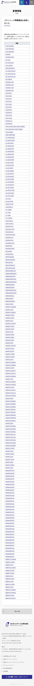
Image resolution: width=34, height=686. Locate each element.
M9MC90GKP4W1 (11, 293)
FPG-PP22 (9, 118)
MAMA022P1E (10, 498)
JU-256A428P (10, 157)
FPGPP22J (9, 123)
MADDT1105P (10, 318)
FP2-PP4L (9, 107)
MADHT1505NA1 (11, 418)
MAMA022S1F (10, 512)
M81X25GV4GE (10, 268)
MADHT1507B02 (11, 429)
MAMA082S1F (10, 556)
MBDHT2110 (9, 587)
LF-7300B (9, 209)
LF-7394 (8, 215)
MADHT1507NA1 (11, 443)
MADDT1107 (9, 320)
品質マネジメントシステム (10, 659)
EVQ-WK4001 (10, 46)
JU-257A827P (10, 185)
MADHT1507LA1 (11, 437)
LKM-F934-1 (9, 221)
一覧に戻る (17, 611)
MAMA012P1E (10, 476)
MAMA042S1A (10, 526)
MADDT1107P (10, 329)
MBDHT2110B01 (11, 590)
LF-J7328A (9, 218)
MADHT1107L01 (11, 390)
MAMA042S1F (10, 534)
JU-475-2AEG (10, 193)
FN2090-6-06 (10, 90)
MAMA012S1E (10, 487)
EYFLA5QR (9, 65)
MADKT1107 (9, 456)
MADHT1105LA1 (11, 373)
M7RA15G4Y (10, 254)
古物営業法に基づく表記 (9, 656)
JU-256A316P (10, 151)
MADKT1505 (9, 462)
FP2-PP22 (9, 96)
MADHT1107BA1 (11, 384)
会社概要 (5, 671)
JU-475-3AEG (10, 196)
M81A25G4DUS (10, 259)
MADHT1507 (9, 423)
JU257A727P (10, 204)
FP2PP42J (9, 112)
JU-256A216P (10, 146)
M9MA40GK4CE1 (11, 279)
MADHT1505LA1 (11, 412)
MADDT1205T (10, 340)
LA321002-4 (9, 207)
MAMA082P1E (10, 542)
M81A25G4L (9, 262)
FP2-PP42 (9, 104)
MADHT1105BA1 (11, 365)
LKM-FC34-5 (9, 223)
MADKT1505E (10, 465)
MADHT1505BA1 (11, 406)
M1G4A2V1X (9, 232)
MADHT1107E (10, 387)
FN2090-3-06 (10, 87)
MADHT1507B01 (11, 426)
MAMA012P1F (10, 479)
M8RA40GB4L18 (11, 270)
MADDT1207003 (11, 345)
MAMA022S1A (10, 504)
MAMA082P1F (10, 545)
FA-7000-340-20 (10, 71)
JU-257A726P (10, 179)
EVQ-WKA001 (10, 51)
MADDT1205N (10, 334)
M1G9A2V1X (9, 240)
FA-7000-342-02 (10, 76)
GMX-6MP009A (10, 135)
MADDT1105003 (11, 312)
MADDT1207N (10, 348)
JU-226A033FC (10, 137)
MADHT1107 (9, 379)
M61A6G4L (9, 246)
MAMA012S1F (10, 490)
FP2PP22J (9, 110)
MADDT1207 (9, 343)
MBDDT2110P (10, 573)
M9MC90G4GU (10, 284)
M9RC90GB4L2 (10, 301)
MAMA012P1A (10, 470)
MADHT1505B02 (11, 404)
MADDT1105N (10, 315)
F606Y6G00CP (10, 68)
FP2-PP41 (9, 101)
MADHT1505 (9, 398)
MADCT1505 (9, 304)
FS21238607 (9, 132)
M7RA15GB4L (10, 257)
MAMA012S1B (10, 484)
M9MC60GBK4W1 (11, 282)
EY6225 (8, 54)
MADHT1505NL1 (11, 420)
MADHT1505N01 (11, 415)
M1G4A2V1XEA (10, 234)
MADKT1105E (10, 454)
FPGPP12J (9, 121)
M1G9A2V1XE (10, 243)
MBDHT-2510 (10, 581)
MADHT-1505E (10, 354)
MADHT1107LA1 (11, 393)
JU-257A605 (9, 168)
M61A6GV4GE (10, 248)
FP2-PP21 (9, 93)
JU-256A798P (10, 159)
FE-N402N (9, 79)
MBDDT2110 (9, 565)
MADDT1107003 (11, 323)
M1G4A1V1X (9, 226)
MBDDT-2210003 (11, 559)
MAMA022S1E (10, 509)
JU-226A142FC (10, 140)
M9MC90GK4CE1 (11, 290)
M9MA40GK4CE (11, 276)
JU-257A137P (10, 165)
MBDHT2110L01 (11, 598)
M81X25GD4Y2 (10, 265)
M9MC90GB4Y (10, 287)
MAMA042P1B (10, 517)
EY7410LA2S (10, 62)
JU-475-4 (8, 198)
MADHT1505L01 (11, 409)
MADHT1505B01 (11, 401)
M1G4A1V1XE (10, 229)
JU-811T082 (9, 201)
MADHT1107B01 (11, 381)
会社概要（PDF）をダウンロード (18, 677)
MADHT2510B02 (11, 445)
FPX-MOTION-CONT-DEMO (14, 129)
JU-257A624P (10, 176)
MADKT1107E (10, 459)
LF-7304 (8, 212)
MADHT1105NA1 (11, 376)
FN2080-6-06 (10, 85)
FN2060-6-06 (10, 82)
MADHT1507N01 (11, 440)
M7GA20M (9, 251)
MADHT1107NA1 (11, 395)
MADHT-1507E (10, 357)
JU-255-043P (10, 143)
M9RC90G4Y (10, 298)
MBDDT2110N (10, 570)
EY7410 (8, 60)
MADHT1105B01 (11, 362)
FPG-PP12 (9, 115)
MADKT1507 (9, 468)
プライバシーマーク (8, 665)
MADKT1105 (9, 451)
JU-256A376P (10, 154)
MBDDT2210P (10, 578)
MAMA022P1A (10, 492)
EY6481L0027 (10, 57)
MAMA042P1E (10, 520)
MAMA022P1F (10, 501)
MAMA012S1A (10, 481)
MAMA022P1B (10, 495)
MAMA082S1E (10, 554)
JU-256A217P (10, 148)
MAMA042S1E (10, 531)
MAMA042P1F (10, 523)
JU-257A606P (10, 171)
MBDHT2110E (10, 595)
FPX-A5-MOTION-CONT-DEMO (15, 126)
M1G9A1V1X (9, 237)
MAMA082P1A (10, 537)
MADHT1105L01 (11, 370)
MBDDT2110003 (11, 567)
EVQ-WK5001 (10, 49)
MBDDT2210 (9, 576)
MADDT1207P (10, 351)
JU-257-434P (10, 162)
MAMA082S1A (10, 548)
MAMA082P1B (10, 540)
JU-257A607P (10, 173)
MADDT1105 (9, 309)
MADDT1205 (9, 332)
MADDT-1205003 (11, 307)
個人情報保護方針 (7, 668)
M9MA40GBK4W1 (11, 273)
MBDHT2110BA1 (11, 592)
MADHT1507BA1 (11, 431)
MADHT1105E (10, 368)
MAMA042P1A (10, 515)
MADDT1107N (10, 326)
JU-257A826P (10, 182)
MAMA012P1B (10, 473)
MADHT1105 (9, 359)
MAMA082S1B (10, 551)
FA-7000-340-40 (10, 74)
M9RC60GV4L (10, 296)
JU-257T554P (10, 187)
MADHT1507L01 (11, 434)
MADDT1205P (10, 337)
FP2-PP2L (9, 98)
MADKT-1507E (10, 448)
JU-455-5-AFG (10, 190)
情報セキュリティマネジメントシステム (13, 662)
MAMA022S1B (10, 506)
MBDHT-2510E (10, 584)
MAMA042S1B (10, 529)
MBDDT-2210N (10, 562)
